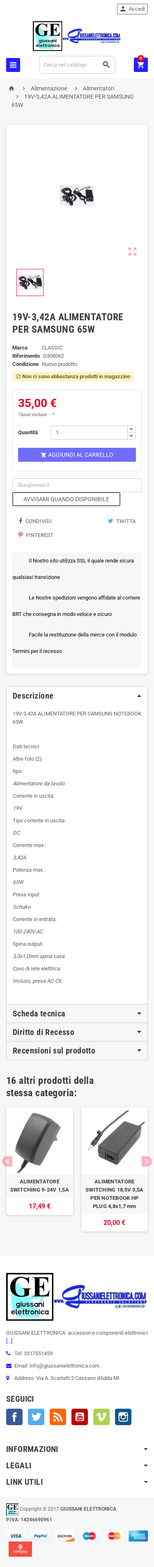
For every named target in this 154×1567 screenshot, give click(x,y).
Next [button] (147, 1161)
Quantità (28, 432)
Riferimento (26, 356)
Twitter (36, 1417)
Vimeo (101, 1417)
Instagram (123, 1417)
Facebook (14, 1417)
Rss (58, 1417)
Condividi (35, 521)
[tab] (77, 696)
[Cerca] (77, 65)
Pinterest (35, 535)
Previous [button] (7, 1161)
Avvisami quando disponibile (66, 499)
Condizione (25, 364)
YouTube (79, 1417)
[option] (39, 1169)
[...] (9, 1341)
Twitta (122, 521)
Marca (20, 348)
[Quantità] (89, 433)
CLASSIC (51, 348)
